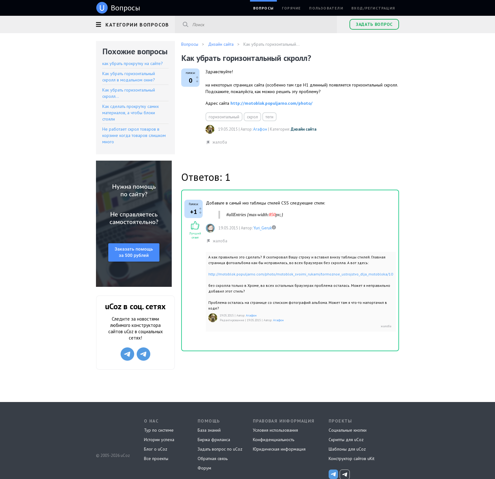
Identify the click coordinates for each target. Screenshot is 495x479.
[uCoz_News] (333, 474)
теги (269, 117)
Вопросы (263, 8)
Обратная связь (213, 458)
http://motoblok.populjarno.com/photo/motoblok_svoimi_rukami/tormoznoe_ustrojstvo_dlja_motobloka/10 (300, 274)
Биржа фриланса (214, 439)
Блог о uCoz (155, 449)
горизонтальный (224, 117)
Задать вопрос (374, 24)
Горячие (291, 8)
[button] (135, 24)
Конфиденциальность (273, 439)
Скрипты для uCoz (346, 439)
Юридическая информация (279, 449)
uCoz (112, 432)
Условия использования (275, 430)
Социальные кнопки (348, 430)
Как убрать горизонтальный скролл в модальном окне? (128, 77)
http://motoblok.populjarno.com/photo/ (271, 103)
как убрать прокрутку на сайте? (132, 63)
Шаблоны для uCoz (347, 449)
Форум (204, 468)
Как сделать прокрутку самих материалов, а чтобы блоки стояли (130, 112)
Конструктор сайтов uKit (351, 458)
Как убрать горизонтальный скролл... (128, 93)
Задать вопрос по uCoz (220, 449)
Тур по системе (159, 430)
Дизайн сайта (303, 129)
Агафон (260, 129)
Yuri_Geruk (262, 228)
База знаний (209, 430)
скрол (252, 117)
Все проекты (156, 458)
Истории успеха (159, 439)
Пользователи (326, 8)
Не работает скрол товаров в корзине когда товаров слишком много (134, 135)
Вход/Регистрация (373, 8)
